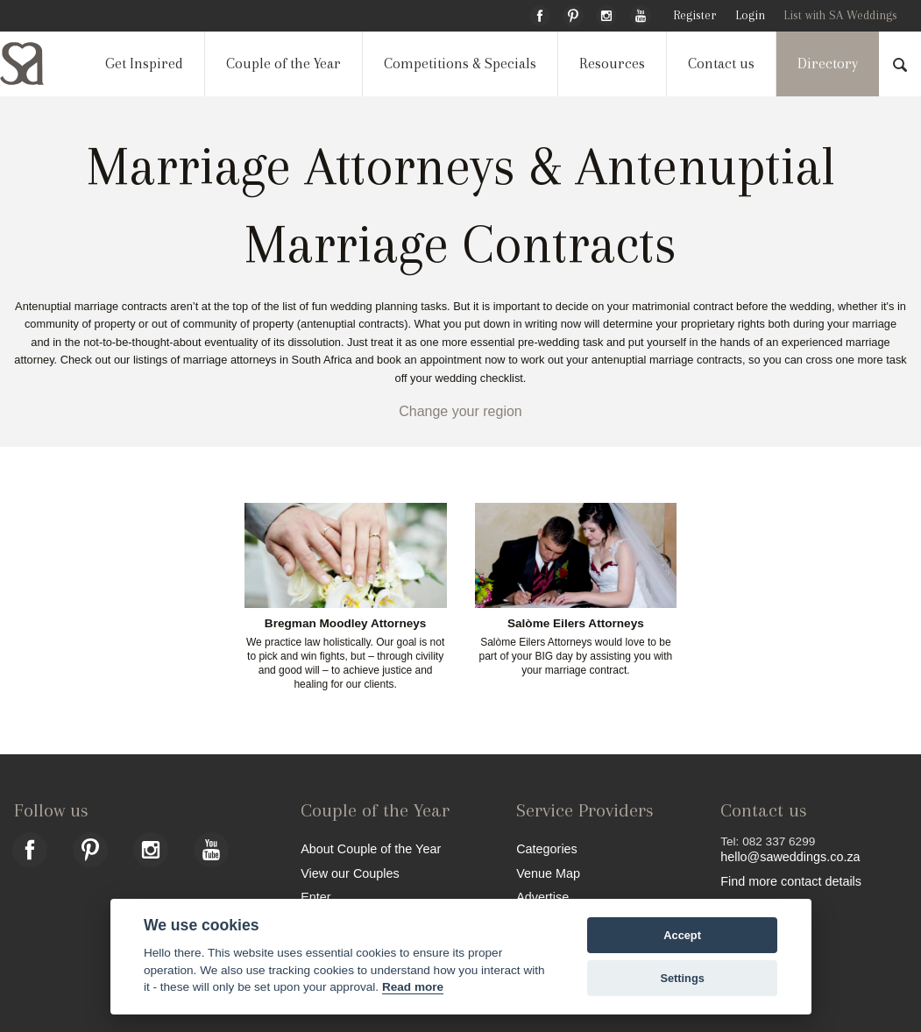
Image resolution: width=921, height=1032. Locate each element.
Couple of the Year (283, 63)
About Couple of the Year (371, 848)
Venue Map (548, 873)
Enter (315, 896)
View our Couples (350, 873)
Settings (682, 978)
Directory (827, 63)
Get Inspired (144, 63)
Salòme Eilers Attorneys (575, 624)
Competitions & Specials (460, 63)
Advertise (542, 896)
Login (750, 15)
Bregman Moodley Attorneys (346, 624)
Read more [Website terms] (412, 986)
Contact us (721, 63)
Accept (682, 935)
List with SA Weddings (840, 15)
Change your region (460, 411)
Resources (612, 63)
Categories (546, 848)
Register (694, 15)
